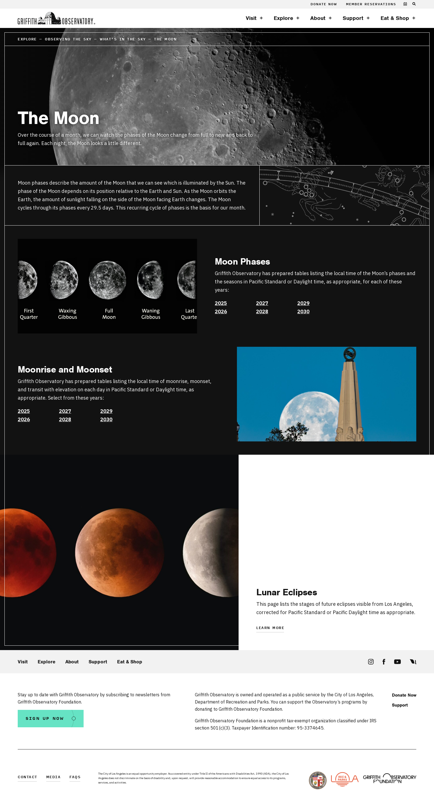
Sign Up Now (44, 718)
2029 (303, 303)
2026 (221, 311)
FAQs (75, 777)
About (318, 18)
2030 (303, 311)
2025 (221, 303)
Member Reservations (371, 4)
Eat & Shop (395, 18)
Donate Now (324, 4)
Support (353, 18)
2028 (262, 311)
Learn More (270, 628)
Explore (283, 18)
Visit (251, 18)
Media (53, 777)
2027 (262, 303)
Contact (27, 777)
